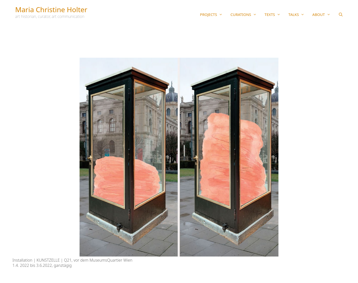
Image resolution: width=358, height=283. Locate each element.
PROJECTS (213, 14)
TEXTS (274, 14)
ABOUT (323, 14)
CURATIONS (245, 14)
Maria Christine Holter (51, 9)
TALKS (298, 14)
